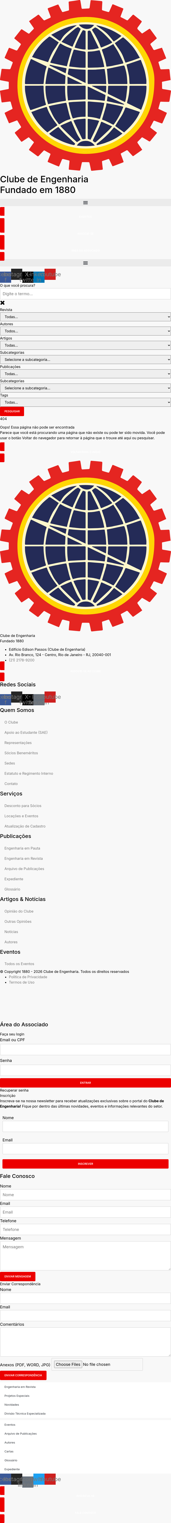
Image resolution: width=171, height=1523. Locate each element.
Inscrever (85, 1163)
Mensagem (10, 1238)
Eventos (9, 1424)
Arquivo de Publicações (24, 868)
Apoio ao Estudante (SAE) (26, 732)
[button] (85, 202)
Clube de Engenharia (44, 184)
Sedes (9, 763)
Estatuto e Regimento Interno (28, 773)
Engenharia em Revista (23, 858)
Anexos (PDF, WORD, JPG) (25, 1364)
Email (7, 1140)
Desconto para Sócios (22, 805)
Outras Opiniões (17, 921)
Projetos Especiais (16, 1395)
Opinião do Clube (18, 911)
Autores (11, 942)
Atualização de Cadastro (24, 826)
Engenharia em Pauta (22, 848)
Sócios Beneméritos (21, 753)
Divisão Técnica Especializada (24, 1413)
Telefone (8, 1220)
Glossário (12, 889)
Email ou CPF (12, 1039)
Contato (11, 783)
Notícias (11, 931)
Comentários (12, 1324)
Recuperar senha (14, 1090)
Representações (18, 742)
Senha (6, 1060)
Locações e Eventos (21, 816)
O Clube (11, 722)
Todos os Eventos (19, 964)
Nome (8, 1117)
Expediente (13, 879)
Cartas (8, 1451)
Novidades (11, 1404)
